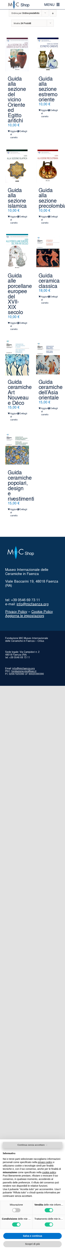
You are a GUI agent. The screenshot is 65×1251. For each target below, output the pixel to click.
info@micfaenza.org (33, 603)
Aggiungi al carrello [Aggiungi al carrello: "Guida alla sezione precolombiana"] (44, 219)
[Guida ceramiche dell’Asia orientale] (48, 358)
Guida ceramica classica (49, 280)
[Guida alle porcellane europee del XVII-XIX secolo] (17, 251)
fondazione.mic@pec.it (23, 671)
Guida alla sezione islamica (17, 197)
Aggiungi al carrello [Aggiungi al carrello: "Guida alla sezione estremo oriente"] (44, 113)
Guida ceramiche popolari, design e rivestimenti (21, 485)
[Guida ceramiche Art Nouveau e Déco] (17, 358)
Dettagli (23, 131)
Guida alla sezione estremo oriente (48, 89)
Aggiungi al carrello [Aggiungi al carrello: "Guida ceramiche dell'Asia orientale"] (44, 411)
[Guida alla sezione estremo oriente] (48, 54)
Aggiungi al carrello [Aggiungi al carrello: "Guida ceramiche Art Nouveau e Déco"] (13, 416)
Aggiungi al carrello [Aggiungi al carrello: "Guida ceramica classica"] (44, 299)
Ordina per (25, 13)
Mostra (22, 23)
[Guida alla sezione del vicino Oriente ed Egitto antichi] (17, 54)
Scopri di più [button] (32, 1244)
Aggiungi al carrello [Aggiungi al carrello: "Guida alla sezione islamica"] (13, 219)
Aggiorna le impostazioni (24, 615)
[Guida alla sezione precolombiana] (48, 166)
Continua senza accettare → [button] (32, 1145)
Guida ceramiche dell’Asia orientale (51, 389)
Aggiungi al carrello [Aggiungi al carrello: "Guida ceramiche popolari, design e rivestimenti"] (13, 512)
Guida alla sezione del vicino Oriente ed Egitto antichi (17, 99)
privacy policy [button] (45, 1162)
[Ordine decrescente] (53, 13)
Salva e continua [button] (32, 1235)
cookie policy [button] (49, 1172)
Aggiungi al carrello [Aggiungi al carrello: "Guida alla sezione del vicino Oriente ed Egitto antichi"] (13, 134)
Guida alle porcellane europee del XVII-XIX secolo (20, 293)
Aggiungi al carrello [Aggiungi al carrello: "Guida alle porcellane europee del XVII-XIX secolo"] (13, 325)
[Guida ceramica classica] (48, 251)
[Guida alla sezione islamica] (17, 166)
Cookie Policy (42, 611)
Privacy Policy (16, 611)
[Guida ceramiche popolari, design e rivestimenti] (17, 448)
